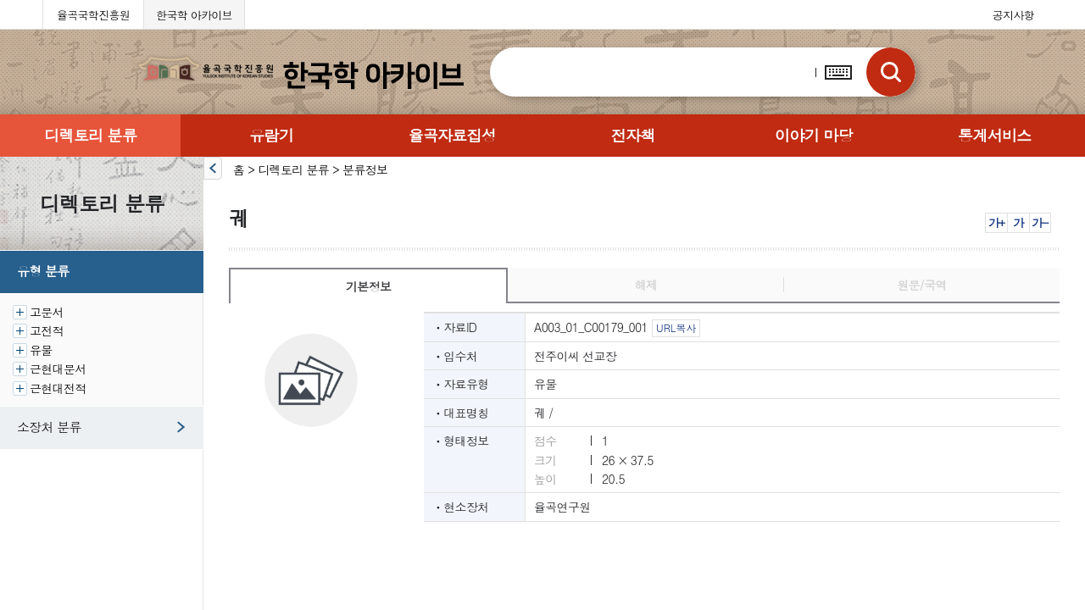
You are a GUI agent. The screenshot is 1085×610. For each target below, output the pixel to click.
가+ (996, 222)
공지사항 (1013, 15)
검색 (890, 72)
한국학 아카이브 (194, 15)
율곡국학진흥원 (93, 15)
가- (1040, 222)
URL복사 (676, 327)
